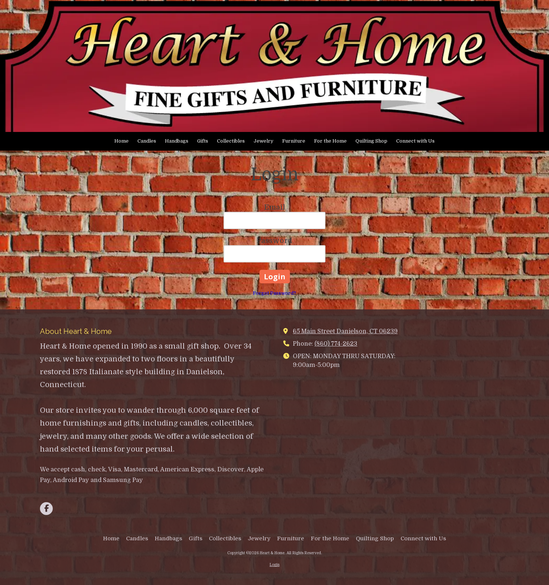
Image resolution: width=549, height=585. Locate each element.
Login (275, 565)
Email (274, 207)
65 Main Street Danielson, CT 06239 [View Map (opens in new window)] (345, 331)
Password (274, 240)
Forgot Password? (274, 293)
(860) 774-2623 (335, 343)
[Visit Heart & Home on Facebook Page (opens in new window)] (46, 508)
